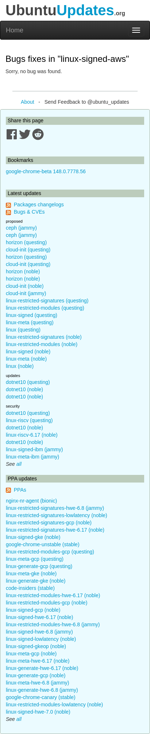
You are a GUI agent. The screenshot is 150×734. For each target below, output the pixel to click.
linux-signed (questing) (31, 315)
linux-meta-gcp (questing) (35, 559)
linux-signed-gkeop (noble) (36, 646)
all (19, 464)
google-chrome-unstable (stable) (43, 544)
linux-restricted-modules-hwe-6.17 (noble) (53, 595)
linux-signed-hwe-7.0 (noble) (38, 712)
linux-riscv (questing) (29, 420)
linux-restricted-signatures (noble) (44, 337)
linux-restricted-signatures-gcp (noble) (49, 522)
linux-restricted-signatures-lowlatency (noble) (56, 515)
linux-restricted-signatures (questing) (47, 300)
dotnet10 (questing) (28, 382)
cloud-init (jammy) (26, 293)
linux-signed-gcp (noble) (33, 610)
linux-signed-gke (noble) (33, 537)
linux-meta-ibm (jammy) (32, 457)
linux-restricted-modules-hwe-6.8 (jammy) (53, 624)
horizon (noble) (23, 271)
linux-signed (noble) (28, 351)
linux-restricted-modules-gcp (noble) (46, 603)
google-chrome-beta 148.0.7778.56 (46, 171)
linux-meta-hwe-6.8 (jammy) (37, 683)
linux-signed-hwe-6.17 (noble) (39, 617)
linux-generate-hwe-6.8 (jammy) (42, 690)
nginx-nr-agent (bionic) (31, 501)
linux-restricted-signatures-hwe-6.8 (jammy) (55, 508)
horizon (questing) (26, 242)
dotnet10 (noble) (24, 389)
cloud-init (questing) (28, 250)
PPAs (20, 490)
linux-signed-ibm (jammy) (34, 449)
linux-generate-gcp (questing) (39, 566)
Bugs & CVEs (29, 212)
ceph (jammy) (21, 228)
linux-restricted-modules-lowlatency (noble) (54, 704)
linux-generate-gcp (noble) (35, 675)
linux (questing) (23, 330)
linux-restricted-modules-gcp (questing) (50, 552)
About (27, 102)
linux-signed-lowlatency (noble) (41, 639)
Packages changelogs (39, 204)
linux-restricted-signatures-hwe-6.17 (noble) (55, 530)
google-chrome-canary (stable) (41, 697)
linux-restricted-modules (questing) (45, 308)
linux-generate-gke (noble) (35, 581)
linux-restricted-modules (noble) (41, 344)
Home (14, 30)
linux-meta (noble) (26, 359)
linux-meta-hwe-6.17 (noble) (37, 661)
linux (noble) (20, 366)
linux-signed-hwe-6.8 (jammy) (39, 632)
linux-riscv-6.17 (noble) (32, 435)
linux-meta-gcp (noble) (31, 653)
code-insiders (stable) (30, 588)
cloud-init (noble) (25, 286)
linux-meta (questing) (30, 322)
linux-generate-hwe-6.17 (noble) (42, 668)
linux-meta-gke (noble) (31, 573)
